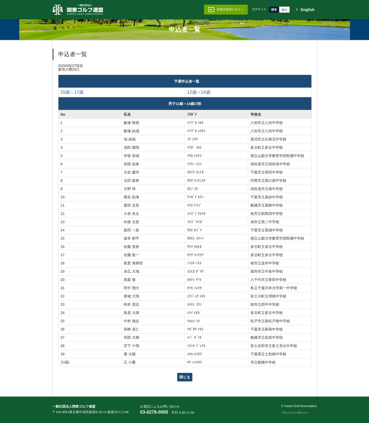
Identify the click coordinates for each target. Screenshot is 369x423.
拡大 (284, 10)
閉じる (184, 377)
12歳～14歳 (198, 92)
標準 (274, 10)
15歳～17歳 (72, 92)
